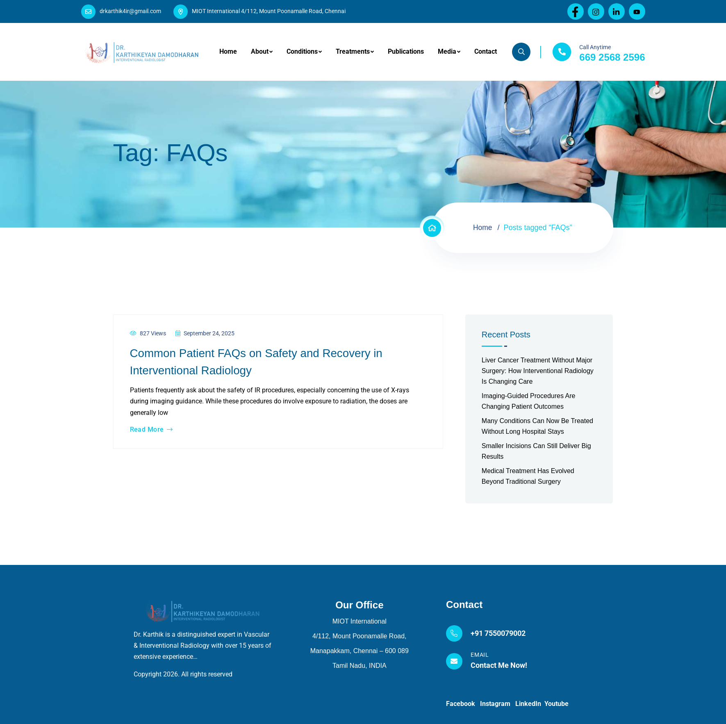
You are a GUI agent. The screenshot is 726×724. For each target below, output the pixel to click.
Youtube (556, 704)
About (260, 51)
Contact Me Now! (499, 665)
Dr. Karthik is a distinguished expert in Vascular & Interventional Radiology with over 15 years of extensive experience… (202, 645)
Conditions (302, 51)
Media (447, 51)
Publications (406, 51)
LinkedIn (529, 704)
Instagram (497, 704)
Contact (485, 51)
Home (228, 51)
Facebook (463, 704)
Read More (151, 429)
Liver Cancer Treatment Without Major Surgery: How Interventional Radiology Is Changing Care (538, 371)
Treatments (353, 51)
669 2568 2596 (612, 57)
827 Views (148, 333)
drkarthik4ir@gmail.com (130, 11)
